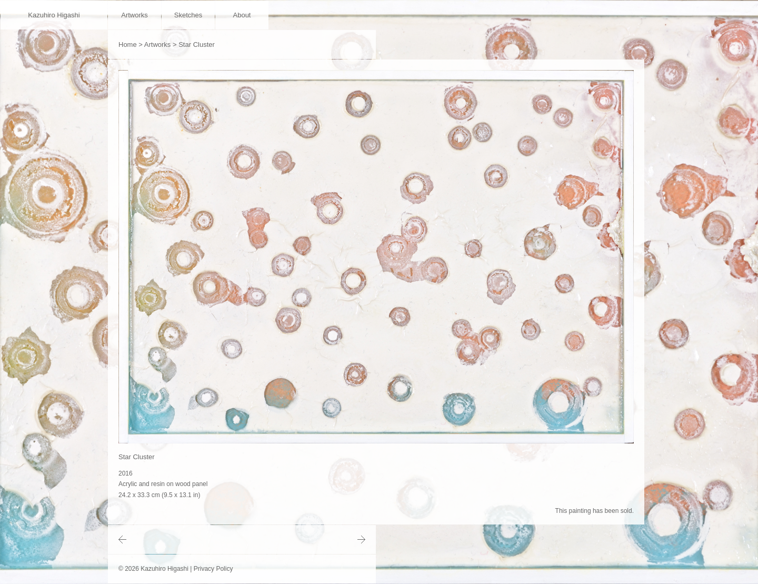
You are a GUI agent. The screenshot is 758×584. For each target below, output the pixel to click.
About (242, 15)
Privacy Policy (213, 568)
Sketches (188, 15)
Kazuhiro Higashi (53, 15)
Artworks (134, 15)
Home (127, 44)
